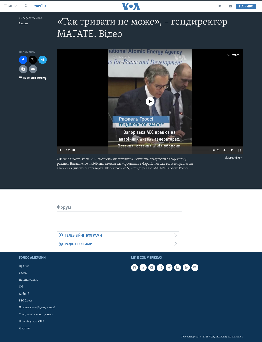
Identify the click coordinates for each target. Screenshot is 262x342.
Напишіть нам (28, 279)
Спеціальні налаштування (36, 314)
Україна (40, 6)
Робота (23, 272)
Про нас (24, 266)
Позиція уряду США (32, 321)
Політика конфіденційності (37, 307)
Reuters (23, 23)
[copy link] (23, 69)
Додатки (24, 328)
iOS (21, 286)
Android (24, 293)
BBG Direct (25, 300)
